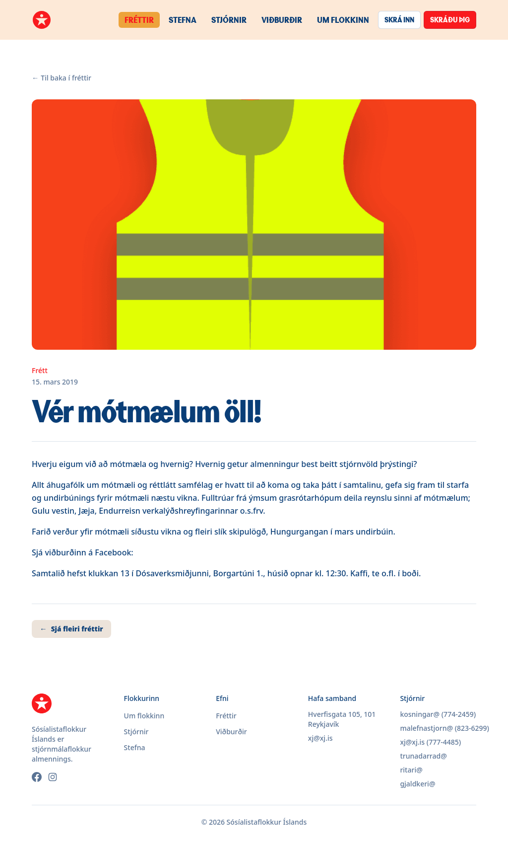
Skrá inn (399, 19)
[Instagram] (53, 777)
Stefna (182, 19)
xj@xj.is (320, 738)
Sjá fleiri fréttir (71, 629)
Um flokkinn (343, 19)
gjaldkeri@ (417, 783)
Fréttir (139, 19)
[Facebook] (37, 777)
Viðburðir (281, 19)
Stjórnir (229, 19)
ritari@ (411, 769)
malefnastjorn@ (426, 728)
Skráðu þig (450, 19)
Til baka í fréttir (61, 78)
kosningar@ (420, 714)
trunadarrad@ (423, 756)
